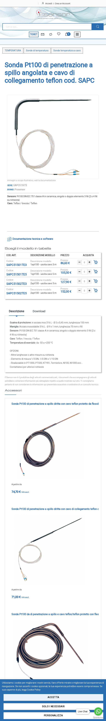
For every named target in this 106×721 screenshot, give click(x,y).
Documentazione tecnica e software (32, 238)
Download (39, 311)
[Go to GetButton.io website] (98, 718)
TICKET (33, 34)
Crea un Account (62, 3)
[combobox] (47, 27)
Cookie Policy (33, 689)
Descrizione (16, 311)
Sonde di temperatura (37, 50)
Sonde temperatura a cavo (67, 50)
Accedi (48, 3)
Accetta (53, 697)
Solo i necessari (53, 706)
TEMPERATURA (13, 50)
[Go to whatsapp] (98, 711)
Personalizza (53, 715)
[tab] (16, 312)
